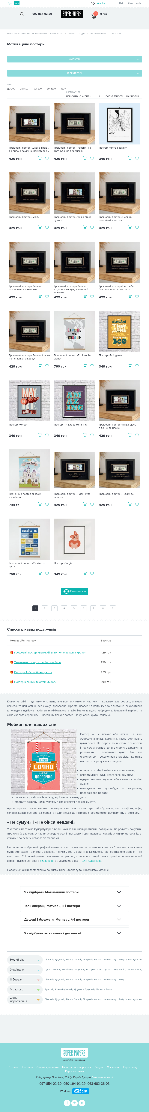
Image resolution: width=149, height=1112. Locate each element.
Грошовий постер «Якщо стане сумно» (72, 219)
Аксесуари (104, 969)
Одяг (47, 969)
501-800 (38, 88)
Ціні (100, 96)
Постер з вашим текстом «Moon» (35, 682)
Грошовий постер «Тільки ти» (117, 493)
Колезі (97, 959)
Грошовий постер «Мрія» (24, 217)
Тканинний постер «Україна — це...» (27, 565)
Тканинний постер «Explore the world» (72, 357)
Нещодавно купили (78, 96)
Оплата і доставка (48, 1067)
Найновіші (132, 96)
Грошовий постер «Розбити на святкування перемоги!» (72, 149)
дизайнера (47, 860)
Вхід (121, 3)
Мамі (69, 959)
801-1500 (51, 88)
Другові (78, 989)
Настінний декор (98, 34)
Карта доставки (74, 1071)
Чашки (56, 969)
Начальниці (109, 959)
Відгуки (98, 1067)
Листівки (67, 969)
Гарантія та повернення (76, 1067)
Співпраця (113, 1067)
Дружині (59, 959)
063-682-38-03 (99, 1084)
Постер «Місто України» (113, 147)
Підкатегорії (74, 73)
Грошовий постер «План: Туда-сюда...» (72, 495)
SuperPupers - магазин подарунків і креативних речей (34, 34)
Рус (10, 3)
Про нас (13, 1067)
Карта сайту (130, 1067)
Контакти (27, 1067)
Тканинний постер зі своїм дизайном (25, 495)
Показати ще (74, 591)
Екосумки (91, 969)
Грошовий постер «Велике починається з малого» (25, 288)
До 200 (11, 88)
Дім (83, 34)
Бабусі (122, 959)
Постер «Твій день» (110, 355)
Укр (17, 3)
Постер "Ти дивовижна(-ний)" (71, 424)
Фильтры (74, 59)
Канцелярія (118, 969)
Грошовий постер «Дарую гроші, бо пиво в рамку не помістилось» (29, 149)
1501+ (63, 88)
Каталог (72, 34)
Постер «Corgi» (63, 563)
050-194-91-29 (74, 1084)
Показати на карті (102, 1077)
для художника (91, 860)
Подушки (79, 969)
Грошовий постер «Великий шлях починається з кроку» (29, 357)
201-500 (24, 88)
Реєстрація (134, 3)
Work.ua (65, 1091)
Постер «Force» (18, 424)
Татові (109, 989)
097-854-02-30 (50, 1084)
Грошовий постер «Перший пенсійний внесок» (115, 219)
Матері (99, 989)
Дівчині (49, 959)
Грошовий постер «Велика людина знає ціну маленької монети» (71, 289)
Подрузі (87, 959)
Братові (49, 989)
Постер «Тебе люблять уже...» (33, 672)
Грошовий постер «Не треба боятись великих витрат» (116, 288)
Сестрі (77, 959)
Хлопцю (132, 959)
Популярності (114, 96)
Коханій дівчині (63, 989)
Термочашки (134, 969)
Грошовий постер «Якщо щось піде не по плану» (117, 426)
